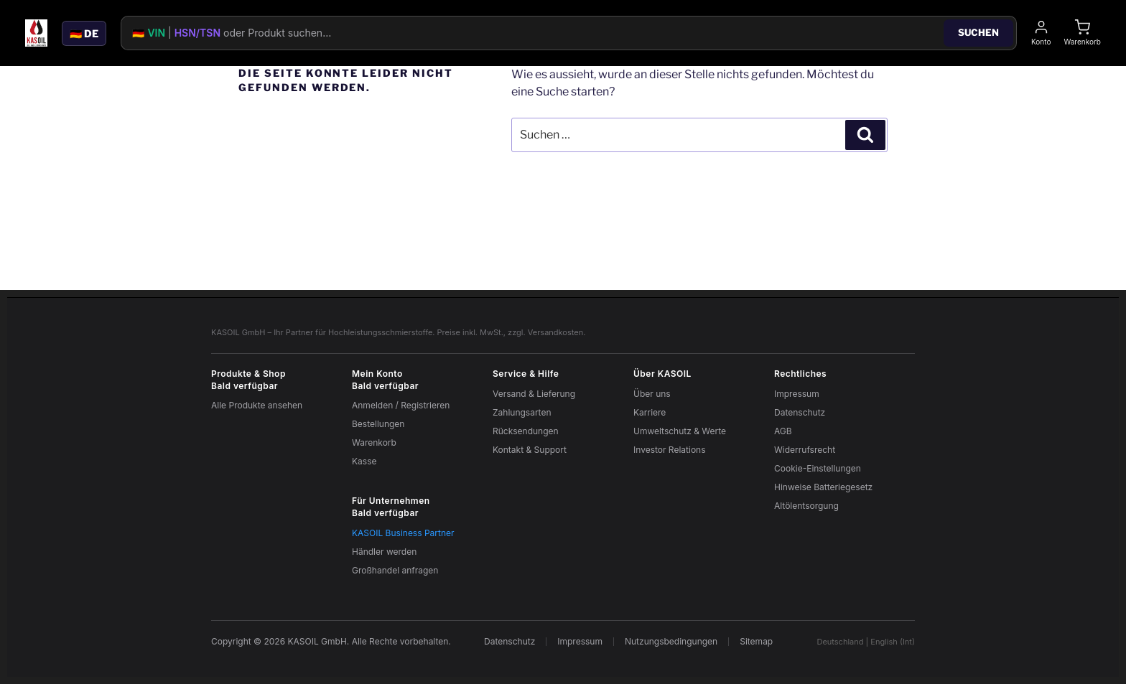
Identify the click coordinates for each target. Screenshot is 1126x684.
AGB (783, 431)
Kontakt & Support (530, 449)
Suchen (978, 32)
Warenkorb (374, 442)
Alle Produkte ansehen (256, 405)
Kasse (364, 461)
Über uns (652, 393)
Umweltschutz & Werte (679, 431)
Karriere (649, 412)
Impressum (796, 393)
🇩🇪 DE (84, 33)
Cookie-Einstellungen (817, 468)
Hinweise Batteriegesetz (823, 487)
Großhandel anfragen (395, 570)
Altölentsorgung (806, 505)
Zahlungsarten (522, 412)
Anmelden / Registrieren (401, 405)
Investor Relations (669, 449)
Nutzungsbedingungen (671, 641)
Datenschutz (799, 412)
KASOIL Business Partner (403, 533)
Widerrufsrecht (804, 449)
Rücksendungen (526, 431)
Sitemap (756, 641)
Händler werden (384, 551)
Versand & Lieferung (534, 393)
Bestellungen (378, 423)
